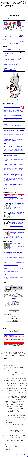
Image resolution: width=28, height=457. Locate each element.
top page (19, 99)
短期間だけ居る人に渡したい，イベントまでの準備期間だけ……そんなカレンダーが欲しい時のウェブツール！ (13, 117)
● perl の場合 (6, 19)
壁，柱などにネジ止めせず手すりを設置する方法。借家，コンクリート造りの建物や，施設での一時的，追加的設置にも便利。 (14, 150)
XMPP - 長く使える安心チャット (12, 49)
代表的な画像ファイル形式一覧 (12, 64)
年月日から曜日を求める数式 (11, 43)
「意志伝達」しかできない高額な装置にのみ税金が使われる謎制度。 (14, 158)
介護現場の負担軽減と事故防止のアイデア (14, 264)
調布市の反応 (19, 249)
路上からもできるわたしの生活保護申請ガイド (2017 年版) (14, 257)
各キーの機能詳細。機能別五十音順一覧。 (13, 270)
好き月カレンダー (15, 119)
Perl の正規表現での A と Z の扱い (13, 60)
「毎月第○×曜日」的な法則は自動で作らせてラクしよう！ (17, 215)
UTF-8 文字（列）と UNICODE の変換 (14, 36)
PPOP (14, 298)
